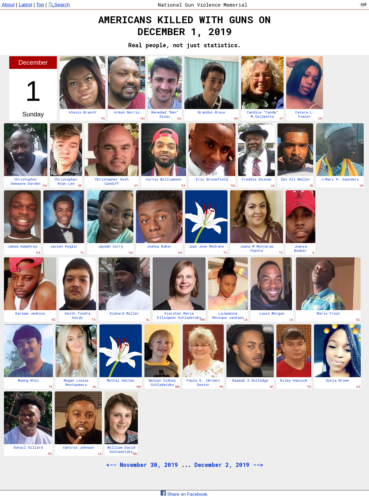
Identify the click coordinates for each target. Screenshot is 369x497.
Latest (25, 4)
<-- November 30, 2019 (142, 464)
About (8, 4)
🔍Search (59, 4)
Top (40, 4)
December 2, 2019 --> (228, 464)
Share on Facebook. (184, 494)
